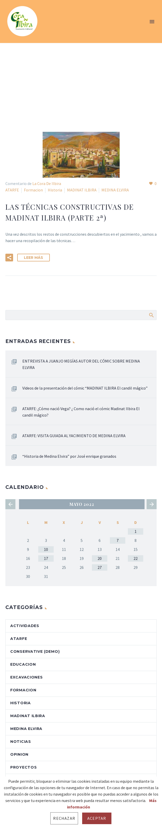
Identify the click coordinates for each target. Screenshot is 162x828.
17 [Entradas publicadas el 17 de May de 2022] (46, 558)
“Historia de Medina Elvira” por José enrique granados (69, 456)
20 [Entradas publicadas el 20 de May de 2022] (100, 558)
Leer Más (33, 257)
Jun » (152, 504)
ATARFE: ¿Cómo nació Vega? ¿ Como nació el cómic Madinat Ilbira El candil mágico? (81, 412)
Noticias (20, 741)
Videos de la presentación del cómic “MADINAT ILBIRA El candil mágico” (85, 388)
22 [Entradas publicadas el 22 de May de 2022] (136, 558)
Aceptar (96, 818)
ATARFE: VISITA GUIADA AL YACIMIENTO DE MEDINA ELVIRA (74, 435)
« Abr (10, 504)
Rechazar (64, 818)
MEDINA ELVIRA (115, 189)
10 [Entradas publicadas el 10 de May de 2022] (46, 549)
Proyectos (23, 767)
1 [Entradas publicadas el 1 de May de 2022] (136, 531)
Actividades (24, 625)
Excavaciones (26, 677)
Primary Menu (152, 21)
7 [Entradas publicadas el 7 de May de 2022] (118, 540)
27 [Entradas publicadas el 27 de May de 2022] (100, 567)
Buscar (151, 315)
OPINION (19, 754)
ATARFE (12, 189)
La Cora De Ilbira (46, 183)
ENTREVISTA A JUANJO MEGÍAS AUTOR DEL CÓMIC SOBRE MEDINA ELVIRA (81, 364)
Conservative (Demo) (35, 651)
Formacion (33, 189)
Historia (55, 189)
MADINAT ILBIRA (82, 189)
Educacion (23, 664)
